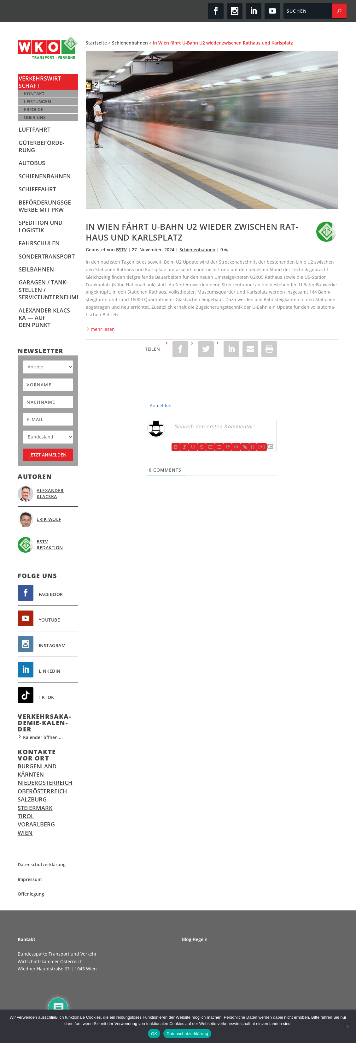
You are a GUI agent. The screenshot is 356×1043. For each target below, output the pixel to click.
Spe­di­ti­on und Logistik (40, 226)
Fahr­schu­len (39, 243)
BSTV (121, 250)
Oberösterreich (42, 791)
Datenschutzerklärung (187, 1033)
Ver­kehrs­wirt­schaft (41, 81)
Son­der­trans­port (47, 256)
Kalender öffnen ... (40, 737)
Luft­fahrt (34, 129)
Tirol (26, 816)
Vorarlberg (36, 824)
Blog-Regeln (194, 939)
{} (254, 446)
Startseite (96, 43)
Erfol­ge (33, 109)
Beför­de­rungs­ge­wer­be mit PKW (46, 206)
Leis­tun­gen (37, 101)
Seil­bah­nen (36, 269)
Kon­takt (34, 94)
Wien (25, 833)
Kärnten (31, 774)
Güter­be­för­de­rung (41, 146)
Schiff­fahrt (37, 189)
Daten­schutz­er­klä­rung (42, 864)
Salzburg (32, 799)
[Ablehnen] (347, 1026)
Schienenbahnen (130, 43)
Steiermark (35, 808)
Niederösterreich (45, 782)
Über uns (35, 117)
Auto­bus (32, 163)
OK (154, 1033)
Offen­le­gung (31, 894)
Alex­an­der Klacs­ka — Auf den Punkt (45, 318)
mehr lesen (100, 329)
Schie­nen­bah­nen (45, 176)
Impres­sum (30, 879)
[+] (262, 446)
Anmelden (159, 405)
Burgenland (37, 766)
